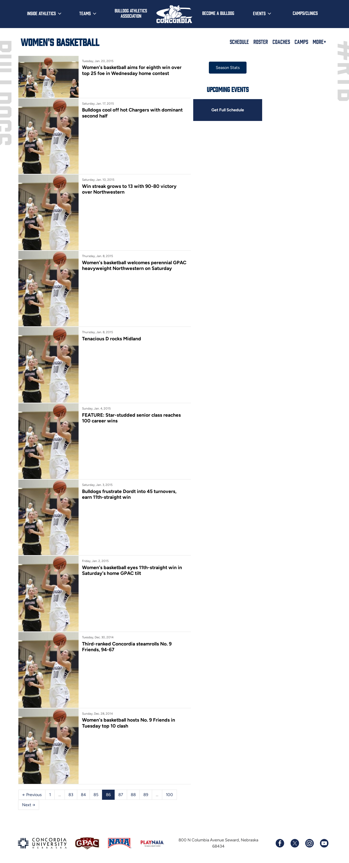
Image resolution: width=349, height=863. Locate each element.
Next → (28, 801)
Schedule (239, 41)
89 (145, 791)
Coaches (281, 41)
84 (83, 791)
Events (259, 13)
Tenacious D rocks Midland (111, 337)
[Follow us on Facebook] (279, 840)
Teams (85, 13)
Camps (301, 41)
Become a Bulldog (218, 13)
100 (169, 791)
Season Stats (227, 67)
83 (70, 791)
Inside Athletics (41, 13)
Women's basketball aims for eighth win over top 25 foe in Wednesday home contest (131, 70)
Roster (260, 41)
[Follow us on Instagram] (309, 840)
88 (133, 791)
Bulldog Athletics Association (131, 13)
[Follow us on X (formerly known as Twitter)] (294, 840)
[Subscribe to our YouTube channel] (324, 840)
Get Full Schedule (227, 109)
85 (96, 791)
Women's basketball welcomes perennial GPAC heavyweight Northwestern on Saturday (134, 264)
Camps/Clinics (305, 13)
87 (120, 791)
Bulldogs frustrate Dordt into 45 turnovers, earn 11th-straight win (129, 492)
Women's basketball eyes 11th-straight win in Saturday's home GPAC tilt (132, 568)
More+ (319, 41)
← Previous (32, 791)
